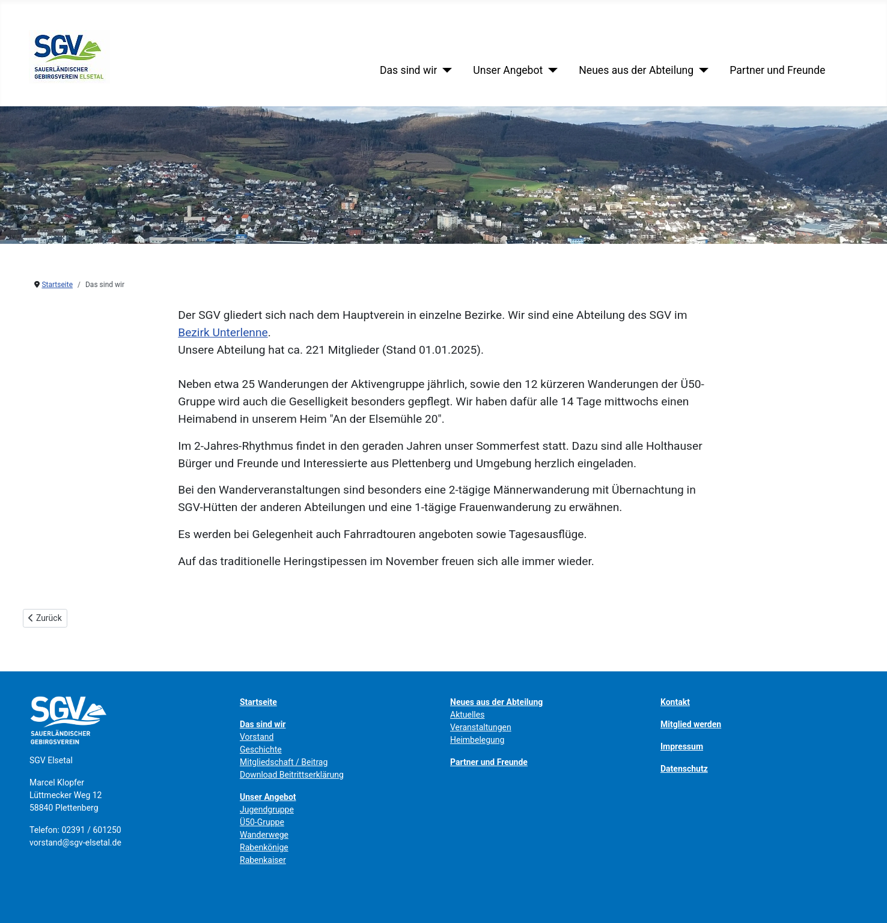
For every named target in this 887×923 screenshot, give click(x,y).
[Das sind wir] (444, 70)
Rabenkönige (264, 847)
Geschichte (261, 749)
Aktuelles (467, 714)
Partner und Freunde (777, 70)
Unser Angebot (508, 70)
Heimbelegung (477, 740)
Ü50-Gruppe (262, 822)
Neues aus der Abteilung (636, 70)
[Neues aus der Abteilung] (701, 70)
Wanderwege (264, 835)
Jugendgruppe (267, 809)
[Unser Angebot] (550, 70)
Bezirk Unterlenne (223, 332)
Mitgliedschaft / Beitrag (284, 762)
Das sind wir (408, 70)
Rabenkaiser (263, 860)
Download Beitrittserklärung (292, 774)
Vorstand (256, 737)
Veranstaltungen (480, 727)
